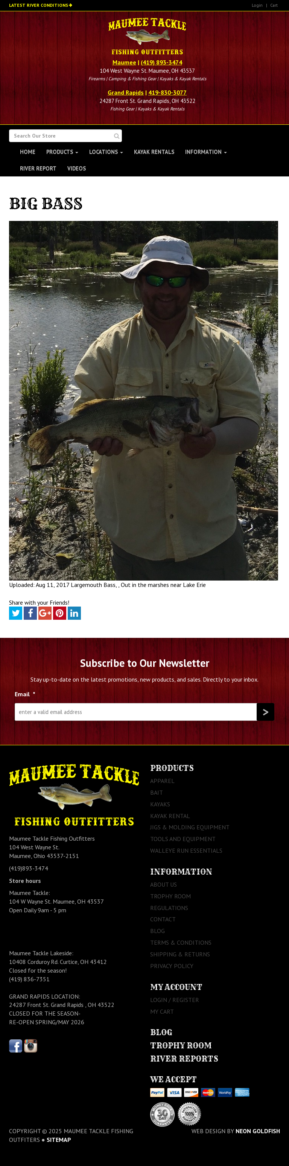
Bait (156, 792)
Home (27, 151)
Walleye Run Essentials (186, 850)
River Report (38, 168)
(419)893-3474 (28, 868)
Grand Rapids (126, 92)
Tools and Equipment (183, 839)
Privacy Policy (171, 966)
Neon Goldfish (258, 1131)
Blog (157, 931)
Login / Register (174, 1000)
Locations (106, 151)
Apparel (162, 780)
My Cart (162, 1011)
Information (206, 151)
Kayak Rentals (154, 151)
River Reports (184, 1058)
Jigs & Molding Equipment (190, 827)
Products (62, 151)
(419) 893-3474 (161, 62)
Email (25, 694)
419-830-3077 (167, 92)
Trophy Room (170, 896)
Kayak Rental (170, 816)
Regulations (169, 908)
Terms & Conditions (180, 942)
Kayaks (160, 804)
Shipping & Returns (180, 954)
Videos (76, 168)
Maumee (124, 62)
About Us (163, 884)
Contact (163, 919)
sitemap (59, 1139)
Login (257, 5)
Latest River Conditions (38, 5)
